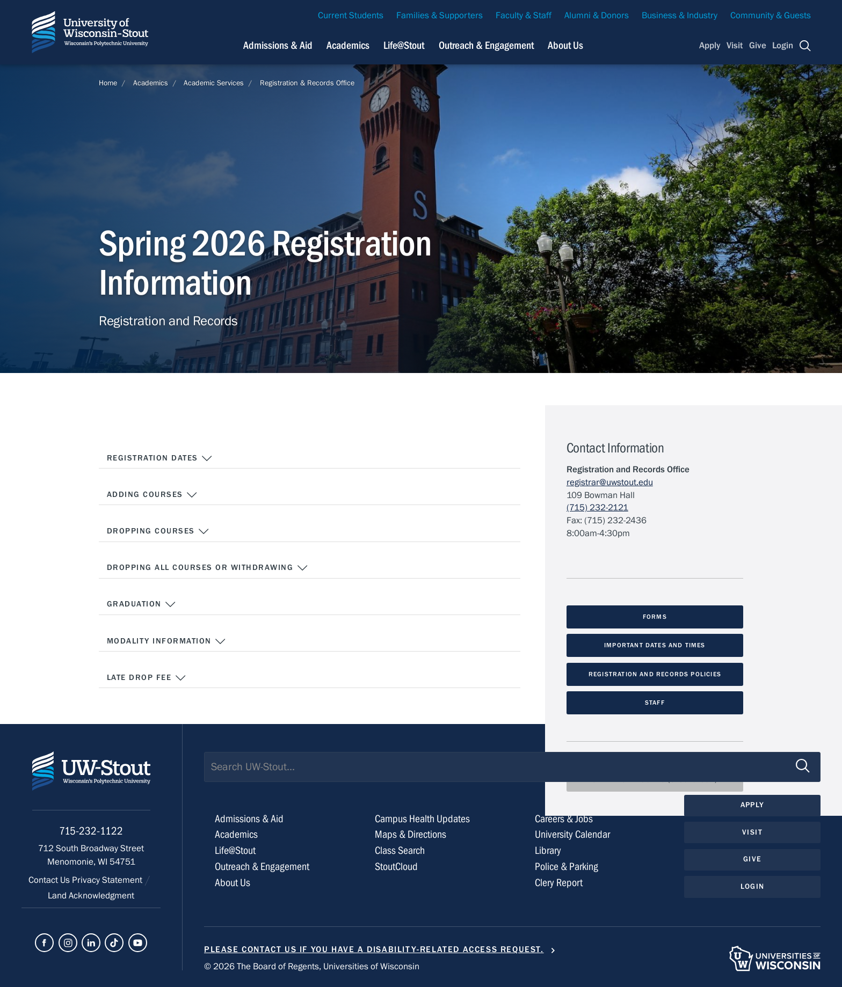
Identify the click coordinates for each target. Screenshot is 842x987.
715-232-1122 (91, 831)
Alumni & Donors (596, 15)
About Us (565, 45)
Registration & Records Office (307, 83)
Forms (655, 616)
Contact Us (50, 880)
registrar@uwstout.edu (610, 482)
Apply (710, 45)
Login (782, 45)
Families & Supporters (439, 15)
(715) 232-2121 (597, 507)
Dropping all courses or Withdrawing (207, 568)
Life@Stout (235, 850)
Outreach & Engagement (262, 866)
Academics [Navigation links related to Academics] (347, 45)
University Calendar (572, 834)
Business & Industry (679, 15)
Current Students (350, 15)
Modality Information (167, 641)
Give (757, 45)
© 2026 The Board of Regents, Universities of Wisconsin (311, 966)
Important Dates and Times (655, 645)
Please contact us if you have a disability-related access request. (374, 949)
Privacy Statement (108, 880)
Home (108, 83)
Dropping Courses (158, 531)
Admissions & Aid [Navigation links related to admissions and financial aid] (278, 45)
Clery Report (559, 882)
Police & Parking (566, 866)
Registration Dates (160, 458)
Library (548, 850)
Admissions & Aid (249, 819)
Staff (655, 702)
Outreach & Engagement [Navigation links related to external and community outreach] (486, 45)
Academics (150, 83)
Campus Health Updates (422, 819)
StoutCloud (396, 866)
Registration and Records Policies (655, 674)
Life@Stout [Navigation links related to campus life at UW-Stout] (403, 45)
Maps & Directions (410, 834)
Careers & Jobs (564, 819)
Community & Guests (770, 15)
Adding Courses (152, 495)
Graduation (142, 604)
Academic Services (214, 83)
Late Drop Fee (146, 678)
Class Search (400, 850)
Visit (735, 45)
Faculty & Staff (523, 15)
